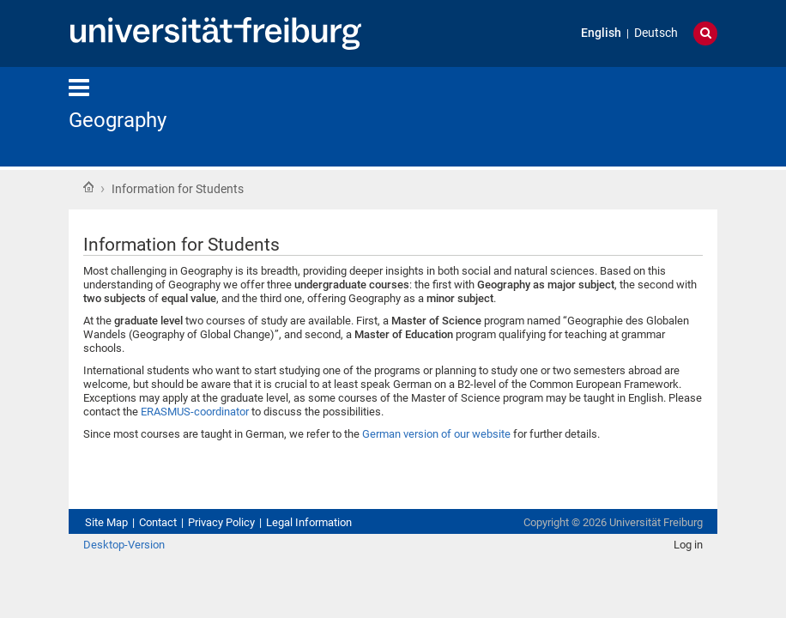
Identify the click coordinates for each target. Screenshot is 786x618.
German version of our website (436, 433)
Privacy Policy (221, 522)
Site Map (106, 522)
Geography (117, 120)
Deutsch (656, 33)
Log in (688, 544)
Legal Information (309, 522)
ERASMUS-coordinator (195, 411)
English (601, 33)
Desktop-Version (124, 544)
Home (88, 187)
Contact (158, 522)
